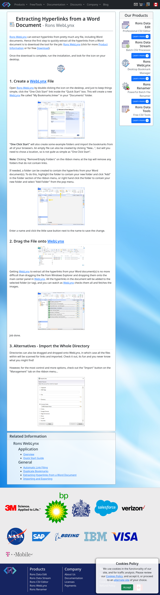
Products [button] (19, 4)
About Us (70, 574)
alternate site (121, 580)
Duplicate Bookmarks (35, 471)
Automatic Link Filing (35, 467)
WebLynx (38, 81)
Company (73, 569)
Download (43, 48)
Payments (70, 585)
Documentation (74, 578)
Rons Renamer (38, 589)
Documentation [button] (56, 4)
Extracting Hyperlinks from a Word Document (50, 475)
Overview (28, 454)
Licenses (69, 582)
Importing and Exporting (37, 478)
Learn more (141, 36)
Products (37, 569)
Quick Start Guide (33, 458)
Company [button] (93, 4)
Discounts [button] (76, 4)
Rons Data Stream (40, 578)
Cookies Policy (114, 576)
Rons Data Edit (38, 574)
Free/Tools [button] (36, 4)
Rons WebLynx (18, 37)
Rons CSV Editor (39, 582)
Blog (105, 4)
